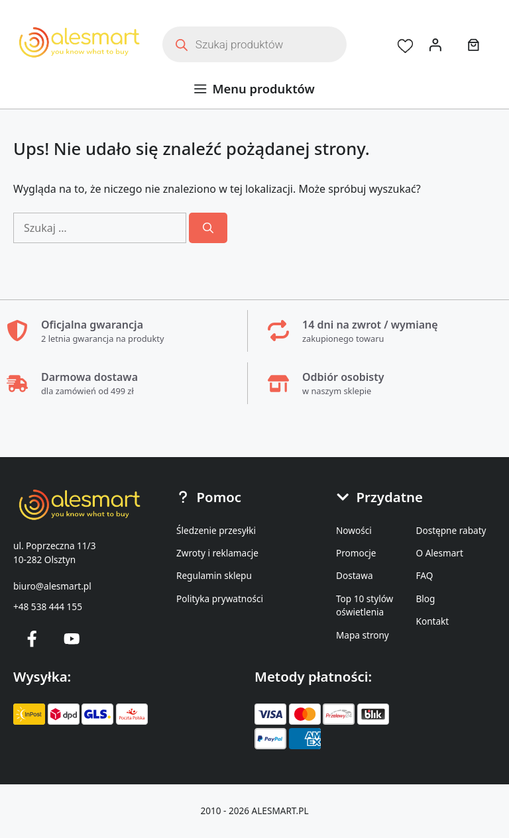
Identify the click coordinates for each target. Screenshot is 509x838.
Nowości (354, 530)
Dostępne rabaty (451, 530)
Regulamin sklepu (214, 575)
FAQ (424, 575)
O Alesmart (439, 553)
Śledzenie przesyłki (216, 530)
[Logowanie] (435, 44)
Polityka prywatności (219, 598)
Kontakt (432, 621)
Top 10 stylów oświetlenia (364, 605)
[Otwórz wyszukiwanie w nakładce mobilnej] (254, 44)
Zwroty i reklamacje (217, 553)
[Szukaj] (208, 228)
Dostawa (354, 575)
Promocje (356, 553)
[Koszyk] (476, 44)
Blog (425, 598)
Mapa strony (362, 635)
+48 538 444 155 (47, 606)
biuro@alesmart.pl (52, 586)
